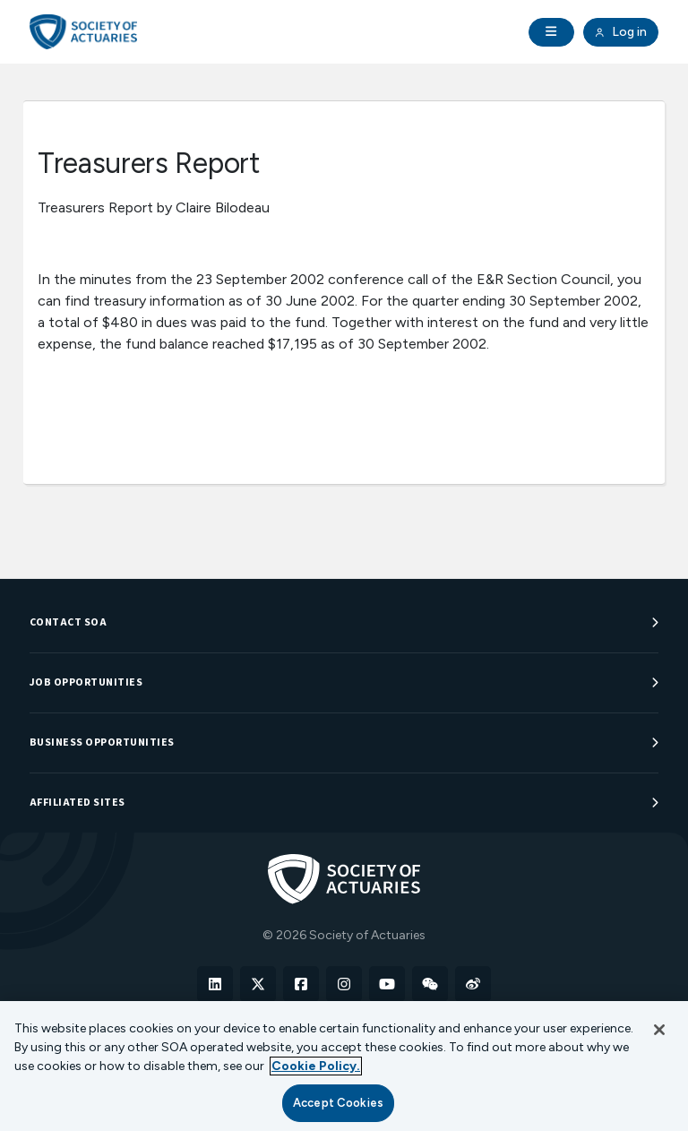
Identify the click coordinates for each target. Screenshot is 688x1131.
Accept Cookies (338, 1102)
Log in (621, 32)
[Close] (659, 1029)
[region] (344, 1066)
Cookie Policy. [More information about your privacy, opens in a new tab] (315, 1066)
